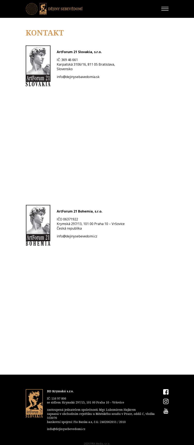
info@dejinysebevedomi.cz (77, 236)
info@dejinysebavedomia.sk (78, 77)
